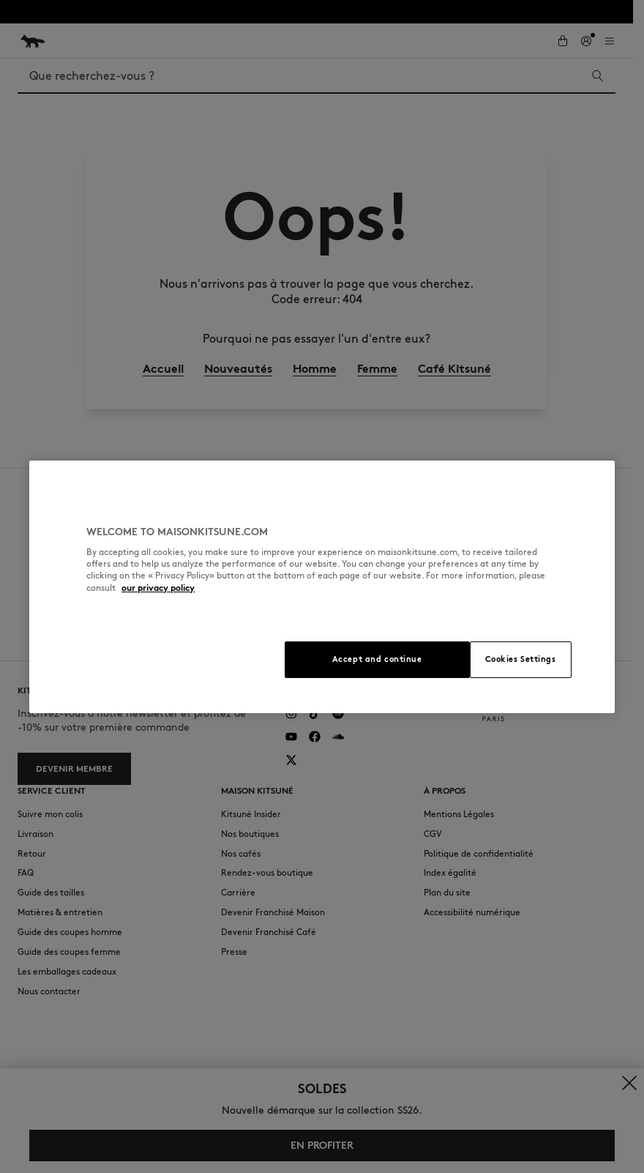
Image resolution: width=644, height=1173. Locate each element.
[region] (322, 587)
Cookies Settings (520, 659)
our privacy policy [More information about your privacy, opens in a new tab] (158, 587)
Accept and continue (377, 659)
